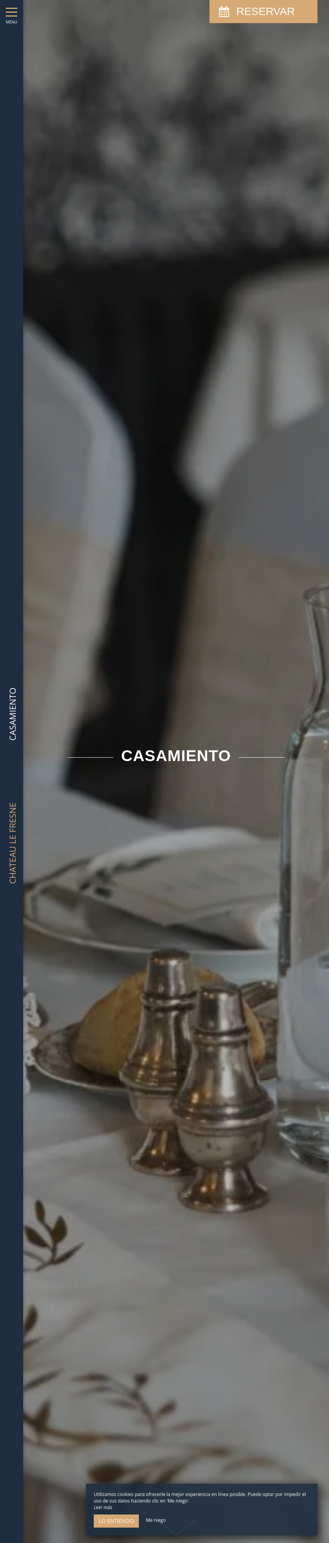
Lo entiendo (116, 1521)
